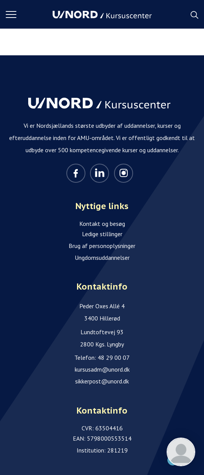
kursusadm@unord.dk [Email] (102, 369)
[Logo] (102, 14)
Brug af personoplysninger (102, 246)
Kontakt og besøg (102, 223)
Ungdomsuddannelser (102, 257)
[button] (29, 14)
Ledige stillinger (102, 234)
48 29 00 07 (114, 357)
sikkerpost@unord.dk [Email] (102, 381)
